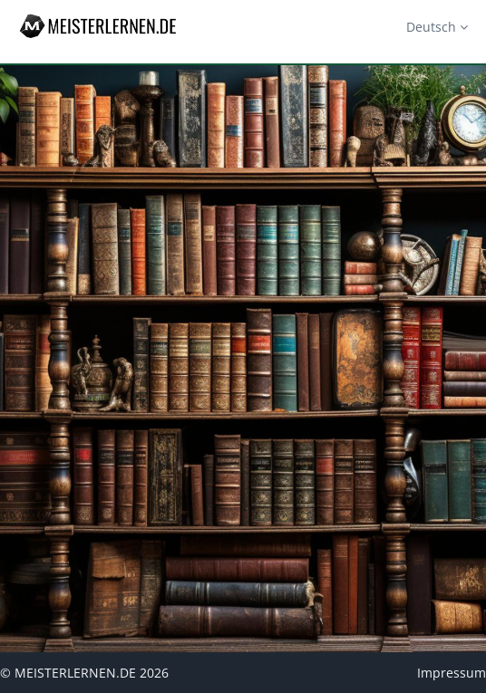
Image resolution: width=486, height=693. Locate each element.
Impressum (451, 672)
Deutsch (437, 26)
